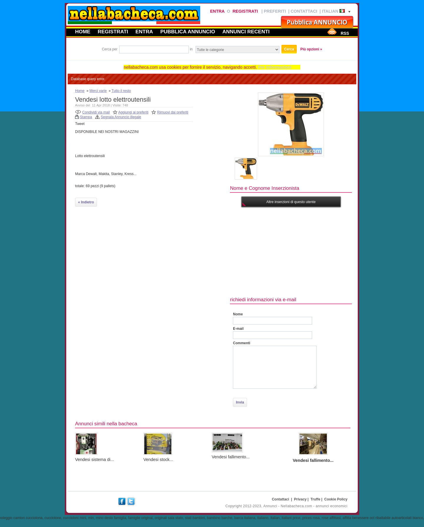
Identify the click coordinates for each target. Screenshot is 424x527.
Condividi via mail (96, 112)
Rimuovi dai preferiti (172, 112)
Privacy (300, 499)
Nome (238, 314)
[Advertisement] (327, 251)
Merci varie (98, 91)
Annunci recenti (245, 31)
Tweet (80, 124)
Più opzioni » (311, 49)
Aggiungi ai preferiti (133, 112)
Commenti (241, 343)
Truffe (315, 499)
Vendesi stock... (158, 459)
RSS (345, 33)
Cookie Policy (335, 499)
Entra (217, 11)
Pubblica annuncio (187, 31)
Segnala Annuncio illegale (121, 117)
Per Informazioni (275, 67)
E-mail (238, 329)
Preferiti (275, 11)
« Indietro (86, 202)
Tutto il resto (121, 91)
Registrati (245, 11)
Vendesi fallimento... (231, 456)
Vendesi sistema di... (94, 459)
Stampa (86, 117)
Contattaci (304, 11)
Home (82, 31)
